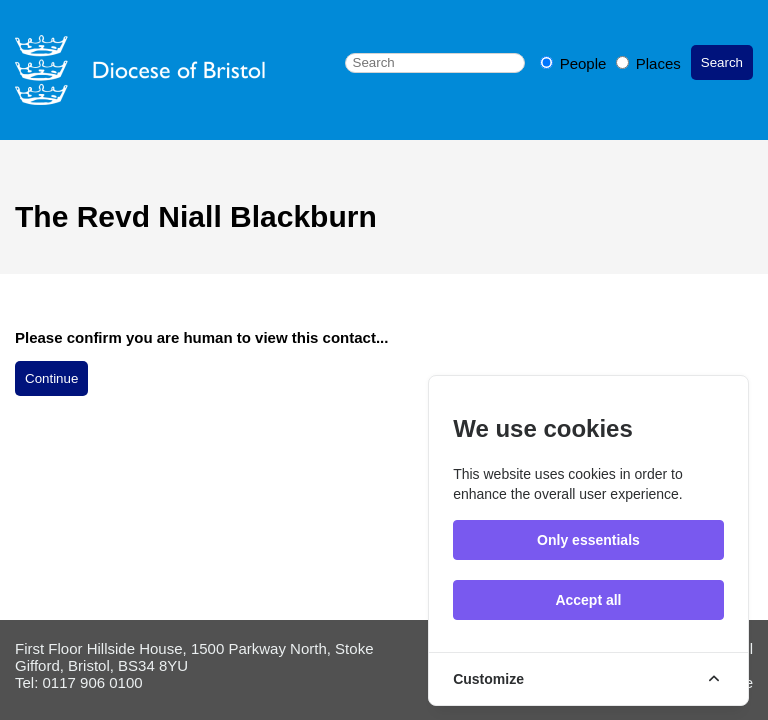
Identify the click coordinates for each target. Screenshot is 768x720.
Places (648, 63)
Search (722, 62)
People (575, 63)
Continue (51, 378)
